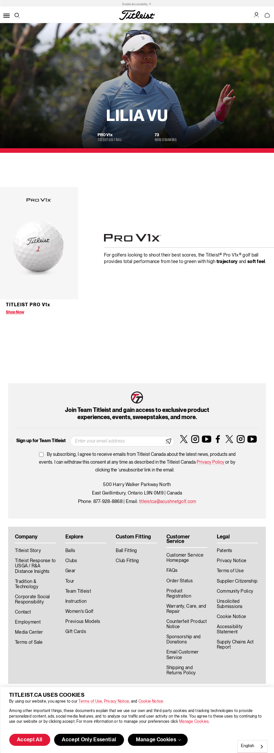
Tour (69, 581)
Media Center (29, 632)
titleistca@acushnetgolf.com (167, 502)
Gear (70, 571)
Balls (70, 551)
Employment (28, 622)
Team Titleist (78, 591)
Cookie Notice (150, 701)
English (247, 746)
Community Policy (235, 591)
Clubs (71, 561)
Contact (23, 612)
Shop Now (15, 312)
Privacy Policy (211, 462)
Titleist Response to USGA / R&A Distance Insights (35, 566)
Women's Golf (79, 612)
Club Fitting (127, 561)
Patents (224, 551)
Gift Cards (75, 632)
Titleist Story (28, 551)
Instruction (75, 601)
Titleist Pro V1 (28, 305)
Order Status (179, 581)
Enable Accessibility (135, 4)
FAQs (172, 571)
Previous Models (82, 622)
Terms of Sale (29, 642)
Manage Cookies (194, 721)
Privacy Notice (116, 701)
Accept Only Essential (89, 740)
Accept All (29, 740)
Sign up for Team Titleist (41, 441)
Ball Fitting (126, 551)
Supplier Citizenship (237, 581)
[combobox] (252, 746)
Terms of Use (90, 701)
